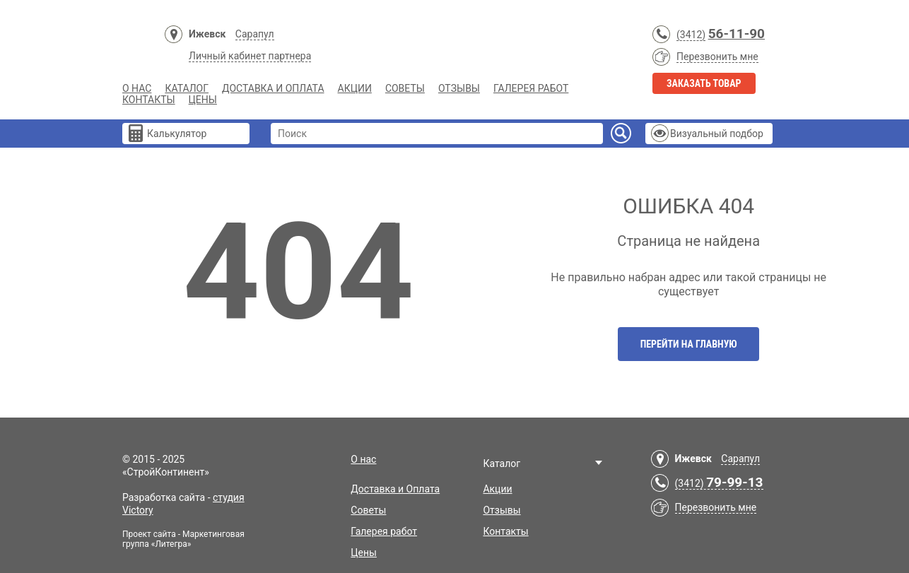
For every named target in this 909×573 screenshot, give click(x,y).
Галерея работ (530, 88)
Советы (405, 88)
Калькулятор (176, 133)
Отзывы (459, 88)
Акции (355, 88)
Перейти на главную (688, 344)
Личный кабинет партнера (250, 55)
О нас (136, 88)
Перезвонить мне (717, 56)
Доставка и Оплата (273, 88)
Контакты (148, 99)
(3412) (690, 34)
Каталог (187, 88)
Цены (203, 99)
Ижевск (207, 34)
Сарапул (254, 34)
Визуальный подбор (716, 133)
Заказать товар (704, 83)
